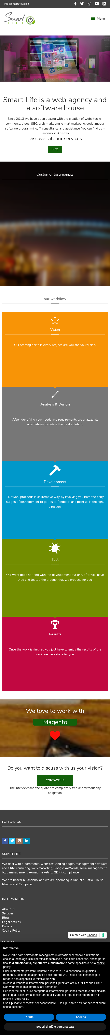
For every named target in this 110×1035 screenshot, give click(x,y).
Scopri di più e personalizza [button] (55, 1026)
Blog (5, 918)
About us (8, 909)
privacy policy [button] (20, 999)
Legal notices (11, 922)
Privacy (7, 926)
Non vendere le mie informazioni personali (29, 986)
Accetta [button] (81, 1017)
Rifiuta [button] (29, 1017)
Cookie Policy (11, 931)
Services (8, 913)
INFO (55, 149)
